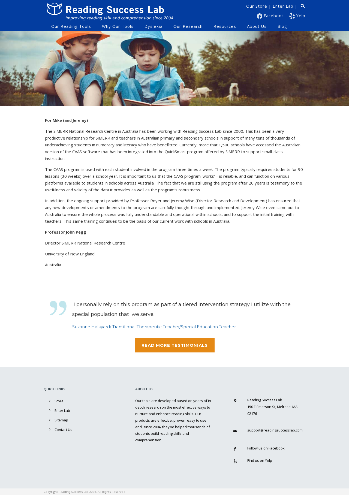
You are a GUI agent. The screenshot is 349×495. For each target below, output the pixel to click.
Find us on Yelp (259, 460)
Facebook (271, 15)
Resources (224, 26)
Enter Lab (283, 6)
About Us (257, 26)
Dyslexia (154, 26)
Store (59, 401)
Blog (282, 26)
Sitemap (61, 420)
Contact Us (63, 429)
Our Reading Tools (71, 26)
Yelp (297, 15)
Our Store (256, 6)
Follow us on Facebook (266, 448)
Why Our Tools (118, 26)
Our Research (188, 26)
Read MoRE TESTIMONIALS (175, 345)
